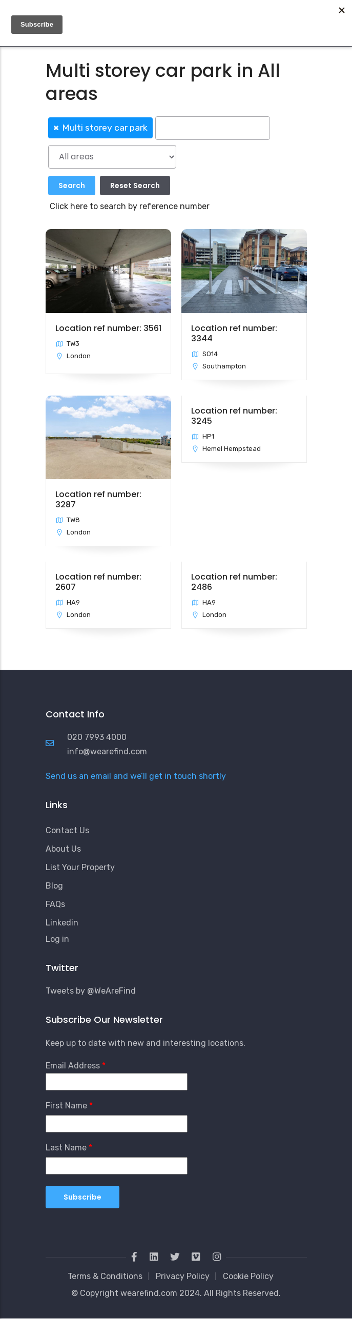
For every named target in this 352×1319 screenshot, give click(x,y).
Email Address (73, 1065)
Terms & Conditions (105, 1276)
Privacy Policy (183, 1276)
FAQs (55, 904)
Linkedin (62, 923)
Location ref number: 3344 (234, 333)
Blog (54, 886)
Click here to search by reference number (130, 206)
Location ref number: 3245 (234, 416)
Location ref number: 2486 (234, 582)
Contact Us (67, 830)
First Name (66, 1105)
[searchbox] (212, 128)
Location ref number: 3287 (98, 499)
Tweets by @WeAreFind (91, 991)
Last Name (66, 1147)
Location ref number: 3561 (108, 328)
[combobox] (176, 127)
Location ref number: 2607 (98, 582)
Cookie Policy (248, 1276)
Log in (57, 939)
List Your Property (80, 867)
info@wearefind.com (107, 751)
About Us (63, 849)
